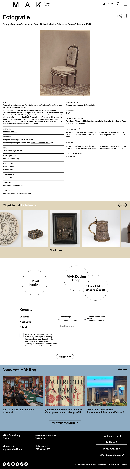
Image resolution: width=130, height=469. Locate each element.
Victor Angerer (15, 139)
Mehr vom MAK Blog (65, 422)
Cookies (124, 464)
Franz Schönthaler (38, 143)
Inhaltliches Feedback (69, 320)
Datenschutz (91, 464)
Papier (5, 158)
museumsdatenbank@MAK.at (45, 437)
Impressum (102, 464)
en (108, 3)
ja (112, 3)
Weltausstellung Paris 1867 (13, 151)
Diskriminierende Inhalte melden (96, 317)
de (104, 3)
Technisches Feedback (95, 320)
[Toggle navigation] (125, 4)
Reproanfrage (66, 316)
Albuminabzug (13, 158)
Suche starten (112, 436)
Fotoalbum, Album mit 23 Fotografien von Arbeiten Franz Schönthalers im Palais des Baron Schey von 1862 (96, 122)
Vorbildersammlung (10, 132)
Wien (26, 139)
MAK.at (111, 442)
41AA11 (68, 113)
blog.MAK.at (111, 448)
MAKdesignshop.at (112, 455)
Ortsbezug (29, 205)
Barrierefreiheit (113, 464)
